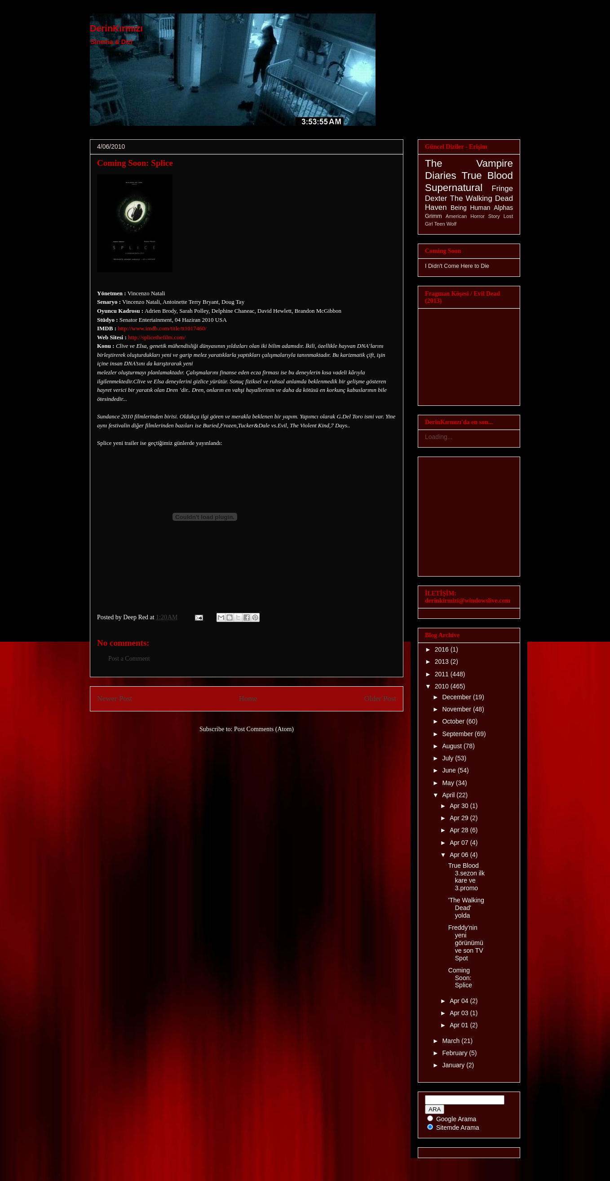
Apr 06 (460, 854)
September (458, 733)
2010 (443, 686)
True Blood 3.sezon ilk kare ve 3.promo (466, 877)
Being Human (471, 207)
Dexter (436, 198)
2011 (443, 674)
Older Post (380, 698)
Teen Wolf (445, 223)
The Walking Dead (481, 198)
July (448, 758)
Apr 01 (460, 1025)
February (455, 1053)
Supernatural (453, 187)
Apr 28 (460, 830)
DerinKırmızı (116, 28)
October (454, 721)
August (452, 746)
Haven (436, 207)
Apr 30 (460, 805)
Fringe (502, 188)
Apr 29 (460, 817)
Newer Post (114, 698)
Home (248, 698)
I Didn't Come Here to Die (457, 266)
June (449, 770)
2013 (443, 661)
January (454, 1065)
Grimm (433, 216)
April (449, 795)
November (457, 709)
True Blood (487, 175)
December (457, 697)
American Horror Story (473, 216)
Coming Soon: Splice (135, 163)
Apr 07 (460, 842)
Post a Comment (129, 658)
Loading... (439, 436)
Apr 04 (460, 1000)
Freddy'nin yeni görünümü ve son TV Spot (465, 942)
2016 (443, 649)
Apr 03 (460, 1013)
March (451, 1040)
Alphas (503, 207)
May (448, 782)
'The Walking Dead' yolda (466, 908)
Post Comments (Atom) (264, 729)
